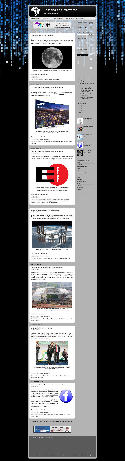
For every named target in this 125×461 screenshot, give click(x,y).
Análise (44, 414)
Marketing (79, 179)
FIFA (62, 318)
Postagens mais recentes (39, 421)
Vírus (78, 193)
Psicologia (79, 185)
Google (67, 199)
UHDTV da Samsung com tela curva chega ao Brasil (47, 87)
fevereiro (82, 103)
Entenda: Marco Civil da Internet (41, 328)
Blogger (90, 455)
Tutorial (78, 191)
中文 (91, 27)
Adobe (44, 199)
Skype (38, 202)
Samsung (33, 143)
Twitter (52, 202)
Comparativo (50, 414)
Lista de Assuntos (46, 18)
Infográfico (61, 258)
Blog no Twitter (70, 18)
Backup (45, 375)
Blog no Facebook (59, 18)
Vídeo (44, 260)
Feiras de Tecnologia (82, 172)
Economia (53, 318)
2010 (80, 112)
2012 (80, 108)
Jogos (78, 177)
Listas (41, 201)
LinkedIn (37, 201)
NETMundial (34, 377)
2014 (80, 80)
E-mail (57, 375)
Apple (48, 199)
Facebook (62, 199)
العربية (85, 27)
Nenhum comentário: (45, 77)
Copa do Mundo (47, 318)
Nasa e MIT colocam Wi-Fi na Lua (42, 35)
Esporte (58, 318)
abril (81, 101)
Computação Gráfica (48, 141)
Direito (54, 375)
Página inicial (52, 421)
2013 (80, 105)
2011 (80, 110)
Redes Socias (65, 201)
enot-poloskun (77, 455)
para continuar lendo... (39, 74)
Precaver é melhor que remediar (87, 119)
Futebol (65, 318)
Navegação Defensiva (65, 375)
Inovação (45, 79)
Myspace (50, 201)
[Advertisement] (85, 67)
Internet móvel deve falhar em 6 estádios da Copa (47, 267)
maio (81, 81)
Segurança (33, 202)
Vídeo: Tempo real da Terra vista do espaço (45, 210)
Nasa (53, 79)
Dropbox (57, 199)
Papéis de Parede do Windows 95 (88, 127)
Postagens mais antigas (65, 421)
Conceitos (52, 199)
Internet (50, 79)
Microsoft (45, 201)
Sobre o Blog (79, 18)
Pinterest (59, 201)
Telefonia (48, 202)
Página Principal (35, 18)
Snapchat (42, 202)
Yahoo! (56, 202)
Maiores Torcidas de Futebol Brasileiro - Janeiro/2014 (48, 385)
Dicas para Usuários (58, 141)
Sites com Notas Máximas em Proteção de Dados (47, 151)
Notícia (57, 79)
